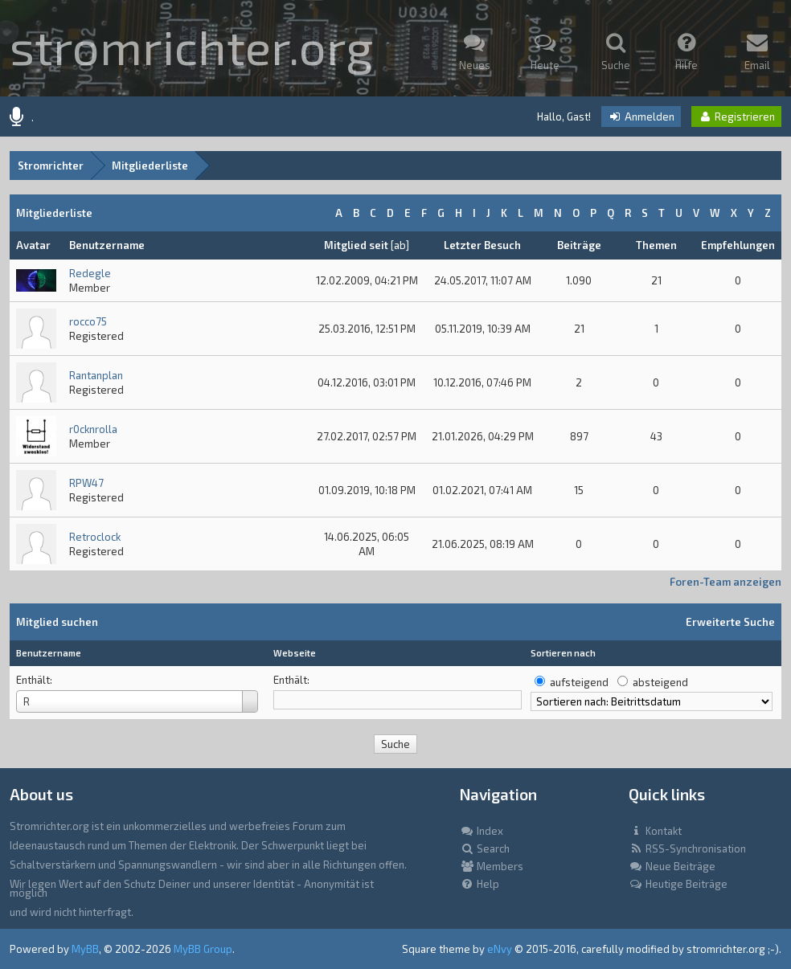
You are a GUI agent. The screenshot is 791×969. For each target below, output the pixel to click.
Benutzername (48, 653)
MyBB (85, 948)
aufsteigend (579, 682)
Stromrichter (51, 165)
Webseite (294, 653)
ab (400, 245)
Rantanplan (96, 375)
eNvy (499, 948)
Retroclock (95, 536)
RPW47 (86, 482)
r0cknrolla (93, 429)
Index (481, 830)
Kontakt (655, 830)
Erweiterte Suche (730, 621)
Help (479, 883)
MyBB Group (203, 948)
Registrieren (736, 116)
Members (491, 866)
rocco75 (88, 321)
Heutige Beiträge (678, 883)
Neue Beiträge (672, 866)
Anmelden (641, 116)
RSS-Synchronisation (687, 848)
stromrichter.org (191, 46)
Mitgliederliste (150, 165)
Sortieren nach (563, 653)
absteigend (660, 682)
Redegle (90, 273)
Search (485, 848)
